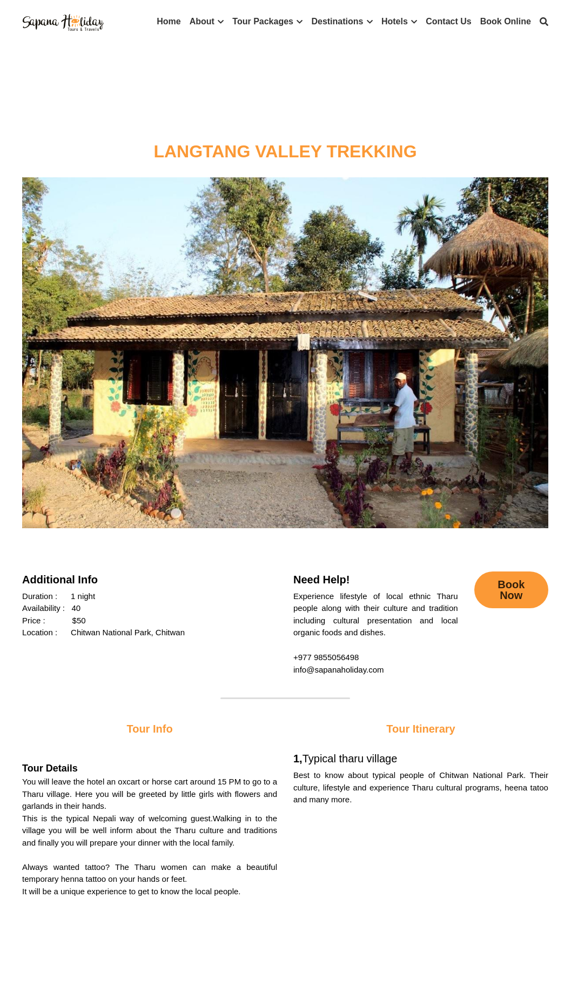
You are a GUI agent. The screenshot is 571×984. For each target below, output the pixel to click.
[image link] (63, 20)
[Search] (544, 21)
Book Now (511, 590)
